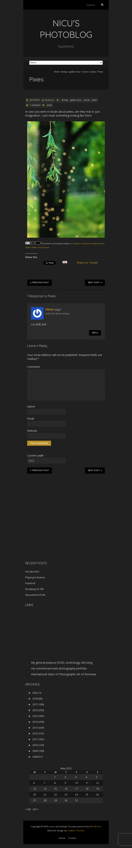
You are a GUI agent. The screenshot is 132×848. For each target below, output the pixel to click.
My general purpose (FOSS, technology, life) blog (61, 662)
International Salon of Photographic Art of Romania (63, 674)
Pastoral (30, 583)
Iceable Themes (75, 830)
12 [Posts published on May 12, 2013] (97, 783)
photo (93, 71)
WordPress (95, 826)
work (48, 243)
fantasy (64, 71)
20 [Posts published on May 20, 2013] (34, 794)
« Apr (28, 809)
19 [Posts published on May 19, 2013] (97, 788)
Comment (34, 367)
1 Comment (35, 105)
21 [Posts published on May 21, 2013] (45, 794)
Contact (72, 838)
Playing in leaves (35, 577)
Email (30, 418)
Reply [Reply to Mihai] (95, 333)
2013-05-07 (34, 100)
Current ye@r (36, 455)
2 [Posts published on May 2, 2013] (65, 777)
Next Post (95, 282)
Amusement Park (35, 595)
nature (85, 71)
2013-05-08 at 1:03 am (57, 313)
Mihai (49, 309)
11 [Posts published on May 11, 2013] (87, 783)
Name (31, 406)
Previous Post (39, 282)
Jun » (35, 809)
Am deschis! (32, 571)
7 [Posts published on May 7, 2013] (44, 783)
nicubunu (49, 100)
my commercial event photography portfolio (59, 668)
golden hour (75, 71)
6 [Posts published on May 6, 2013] (34, 783)
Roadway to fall (34, 589)
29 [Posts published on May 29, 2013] (55, 800)
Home (56, 71)
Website (32, 431)
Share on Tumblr (89, 262)
